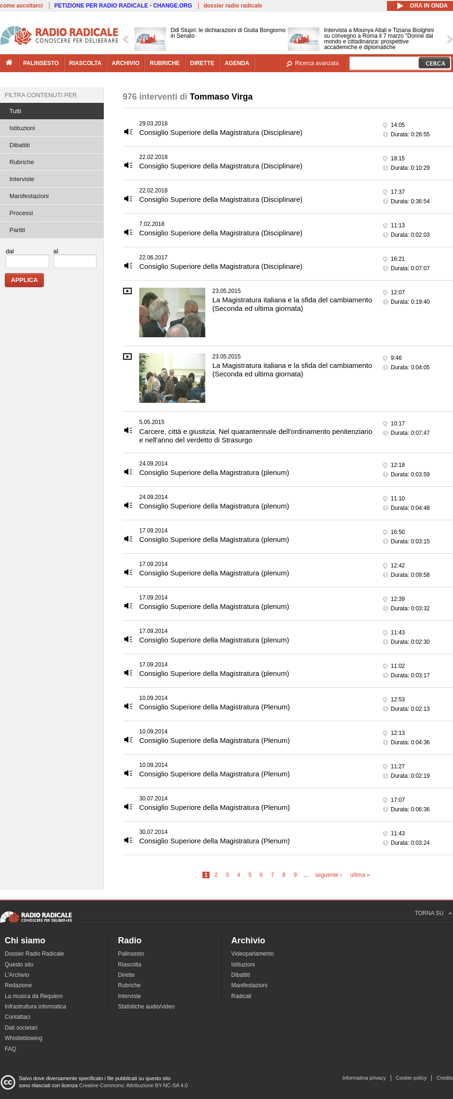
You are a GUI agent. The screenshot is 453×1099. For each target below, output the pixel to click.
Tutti (15, 111)
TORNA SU (429, 913)
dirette (202, 63)
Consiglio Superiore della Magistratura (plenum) (214, 472)
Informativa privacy (364, 1078)
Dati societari (21, 1027)
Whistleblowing (23, 1038)
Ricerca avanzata (317, 63)
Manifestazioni (29, 196)
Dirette (126, 975)
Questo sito (19, 964)
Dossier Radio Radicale (34, 953)
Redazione (18, 985)
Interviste (21, 179)
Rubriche (21, 162)
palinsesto (41, 63)
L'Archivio (17, 975)
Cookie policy (411, 1078)
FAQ (10, 1049)
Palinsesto (131, 953)
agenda (237, 63)
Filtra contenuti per (41, 95)
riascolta (85, 63)
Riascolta (129, 964)
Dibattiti (19, 145)
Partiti (17, 229)
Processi (21, 212)
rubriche (164, 63)
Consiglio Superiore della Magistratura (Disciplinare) (220, 132)
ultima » (360, 875)
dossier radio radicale (232, 5)
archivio (126, 63)
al (55, 251)
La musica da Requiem (34, 996)
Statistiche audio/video (146, 1006)
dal (10, 251)
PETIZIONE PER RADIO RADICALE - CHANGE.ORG (123, 5)
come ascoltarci (21, 5)
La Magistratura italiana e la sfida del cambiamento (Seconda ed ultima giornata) (292, 304)
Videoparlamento (252, 953)
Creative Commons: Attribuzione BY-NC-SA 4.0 (133, 1085)
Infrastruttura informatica (35, 1006)
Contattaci (17, 1017)
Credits (444, 1078)
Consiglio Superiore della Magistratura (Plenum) (214, 707)
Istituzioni (22, 128)
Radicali (241, 996)
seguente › (328, 875)
